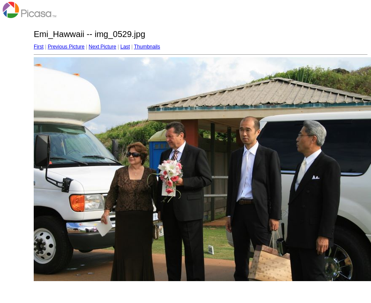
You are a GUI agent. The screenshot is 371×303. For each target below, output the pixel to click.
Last (125, 47)
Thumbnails (147, 47)
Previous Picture (66, 47)
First (38, 47)
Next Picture (102, 47)
